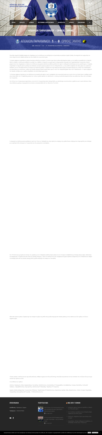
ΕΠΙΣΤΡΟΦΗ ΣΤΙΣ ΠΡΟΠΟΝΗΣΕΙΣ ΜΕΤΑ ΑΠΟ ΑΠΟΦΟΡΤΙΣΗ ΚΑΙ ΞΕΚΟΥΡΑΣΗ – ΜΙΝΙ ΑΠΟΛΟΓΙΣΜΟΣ (54, 409)
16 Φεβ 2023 (49, 413)
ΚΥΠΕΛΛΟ (71, 22)
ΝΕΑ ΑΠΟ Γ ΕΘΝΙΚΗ (74, 403)
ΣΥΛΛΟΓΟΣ (22, 22)
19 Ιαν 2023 (49, 423)
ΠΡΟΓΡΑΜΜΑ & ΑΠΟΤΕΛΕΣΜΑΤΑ (46, 22)
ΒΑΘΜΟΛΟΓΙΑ (61, 22)
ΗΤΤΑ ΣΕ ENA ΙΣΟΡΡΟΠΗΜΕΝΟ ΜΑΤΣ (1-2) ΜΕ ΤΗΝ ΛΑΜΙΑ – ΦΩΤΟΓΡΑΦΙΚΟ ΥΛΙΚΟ (53, 419)
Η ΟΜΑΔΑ (31, 22)
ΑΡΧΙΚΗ (13, 22)
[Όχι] (100, 433)
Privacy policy (95, 432)
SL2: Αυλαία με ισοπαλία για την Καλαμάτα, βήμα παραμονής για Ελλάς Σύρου (80, 412)
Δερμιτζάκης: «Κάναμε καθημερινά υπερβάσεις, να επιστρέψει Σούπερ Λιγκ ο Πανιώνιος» (80, 421)
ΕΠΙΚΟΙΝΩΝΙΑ (81, 22)
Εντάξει (89, 432)
